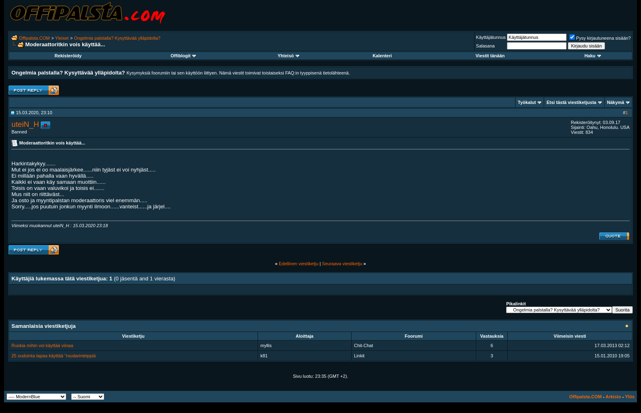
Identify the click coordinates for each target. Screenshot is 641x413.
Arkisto (613, 396)
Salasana (485, 45)
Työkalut (527, 102)
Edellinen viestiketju (298, 263)
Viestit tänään (489, 55)
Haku (593, 55)
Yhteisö (288, 55)
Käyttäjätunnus (491, 37)
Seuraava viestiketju (342, 263)
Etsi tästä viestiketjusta (571, 102)
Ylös (629, 396)
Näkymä (615, 102)
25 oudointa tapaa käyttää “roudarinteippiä (53, 355)
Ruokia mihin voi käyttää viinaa (42, 345)
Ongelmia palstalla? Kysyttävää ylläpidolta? (117, 38)
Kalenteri (382, 55)
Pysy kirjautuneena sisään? (600, 38)
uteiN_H (25, 124)
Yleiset (62, 38)
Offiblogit (183, 55)
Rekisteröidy (68, 55)
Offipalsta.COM (34, 38)
